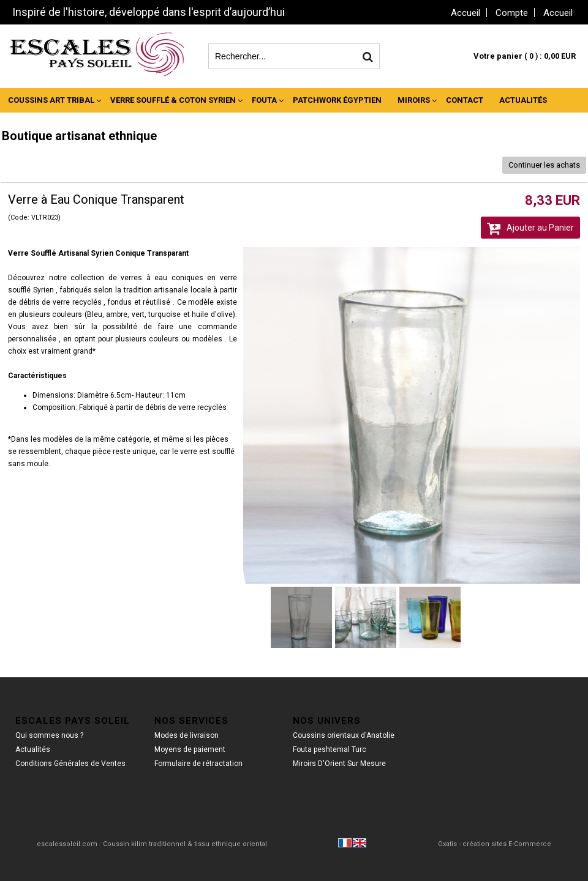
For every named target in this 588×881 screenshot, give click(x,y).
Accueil (558, 12)
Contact (464, 100)
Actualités (523, 100)
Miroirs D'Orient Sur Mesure (339, 763)
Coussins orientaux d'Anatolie (343, 735)
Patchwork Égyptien (337, 100)
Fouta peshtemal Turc (329, 749)
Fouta (264, 100)
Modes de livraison (186, 735)
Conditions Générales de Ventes (70, 763)
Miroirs (414, 100)
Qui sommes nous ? (49, 735)
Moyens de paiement (189, 749)
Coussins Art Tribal (51, 100)
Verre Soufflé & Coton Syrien (173, 100)
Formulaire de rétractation (198, 763)
